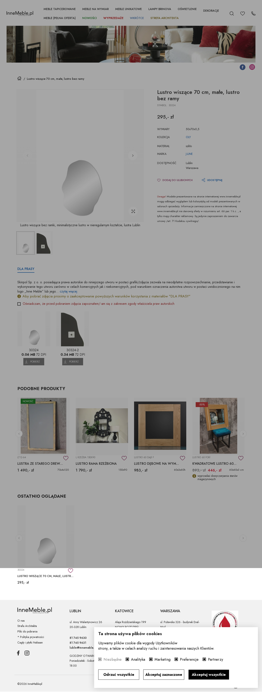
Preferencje (189, 659)
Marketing (163, 659)
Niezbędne (113, 659)
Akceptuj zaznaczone (163, 674)
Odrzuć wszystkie (118, 674)
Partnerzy (215, 659)
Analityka (138, 659)
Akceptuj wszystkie (209, 674)
